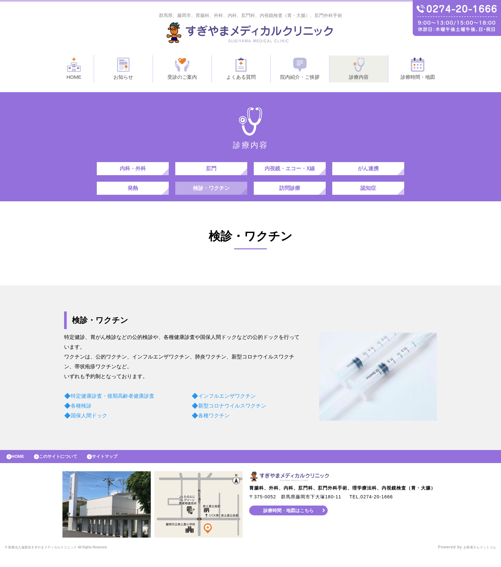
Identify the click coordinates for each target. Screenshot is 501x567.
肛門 (211, 172)
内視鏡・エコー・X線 (290, 172)
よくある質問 (241, 69)
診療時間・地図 (418, 69)
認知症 (368, 194)
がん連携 (368, 172)
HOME (74, 69)
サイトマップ (119, 466)
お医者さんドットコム (475, 559)
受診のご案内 (182, 69)
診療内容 (359, 69)
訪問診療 (289, 194)
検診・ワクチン (211, 194)
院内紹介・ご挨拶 (300, 69)
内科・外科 (133, 172)
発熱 (133, 194)
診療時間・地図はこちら (289, 522)
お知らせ (123, 69)
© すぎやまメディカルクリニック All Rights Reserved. (73, 559)
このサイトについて (66, 466)
